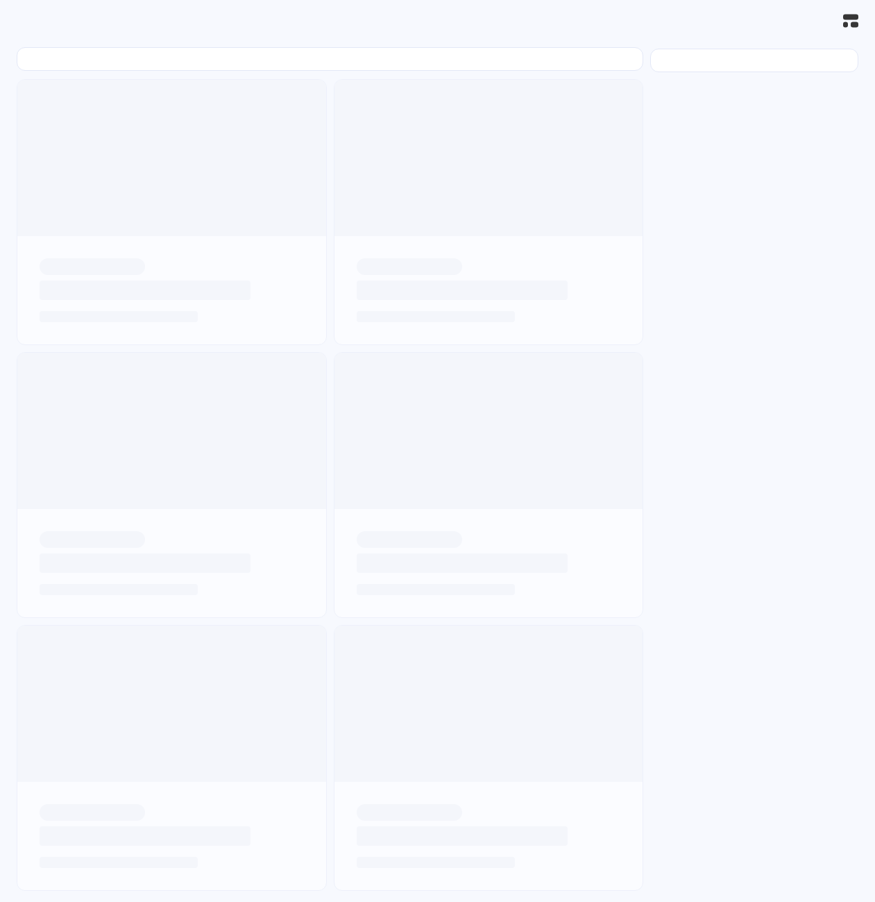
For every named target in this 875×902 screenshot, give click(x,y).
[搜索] (820, 21)
